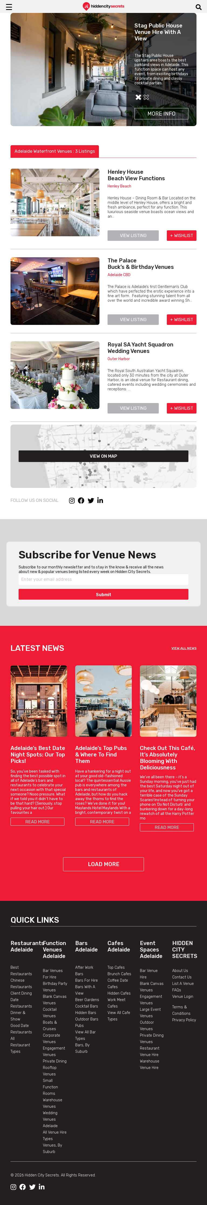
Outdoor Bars (86, 1019)
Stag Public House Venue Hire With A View (158, 32)
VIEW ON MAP (103, 456)
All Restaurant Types (20, 1045)
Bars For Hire (86, 980)
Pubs (79, 1025)
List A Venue (183, 983)
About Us (180, 970)
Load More (103, 864)
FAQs (176, 990)
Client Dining (21, 993)
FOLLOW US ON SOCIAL (34, 500)
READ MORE (37, 821)
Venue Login (182, 996)
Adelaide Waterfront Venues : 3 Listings (55, 151)
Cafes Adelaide (119, 946)
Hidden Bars (85, 1012)
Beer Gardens (87, 1000)
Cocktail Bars (86, 1006)
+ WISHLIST (181, 235)
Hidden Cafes (119, 993)
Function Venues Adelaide (54, 949)
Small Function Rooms (50, 1087)
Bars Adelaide (86, 946)
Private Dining (55, 1061)
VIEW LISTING (133, 235)
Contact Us (182, 977)
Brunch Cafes (119, 974)
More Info (161, 113)
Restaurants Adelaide (27, 946)
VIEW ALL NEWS (183, 648)
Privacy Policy (184, 1020)
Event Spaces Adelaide (151, 949)
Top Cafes (116, 967)
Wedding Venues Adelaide (50, 1119)
